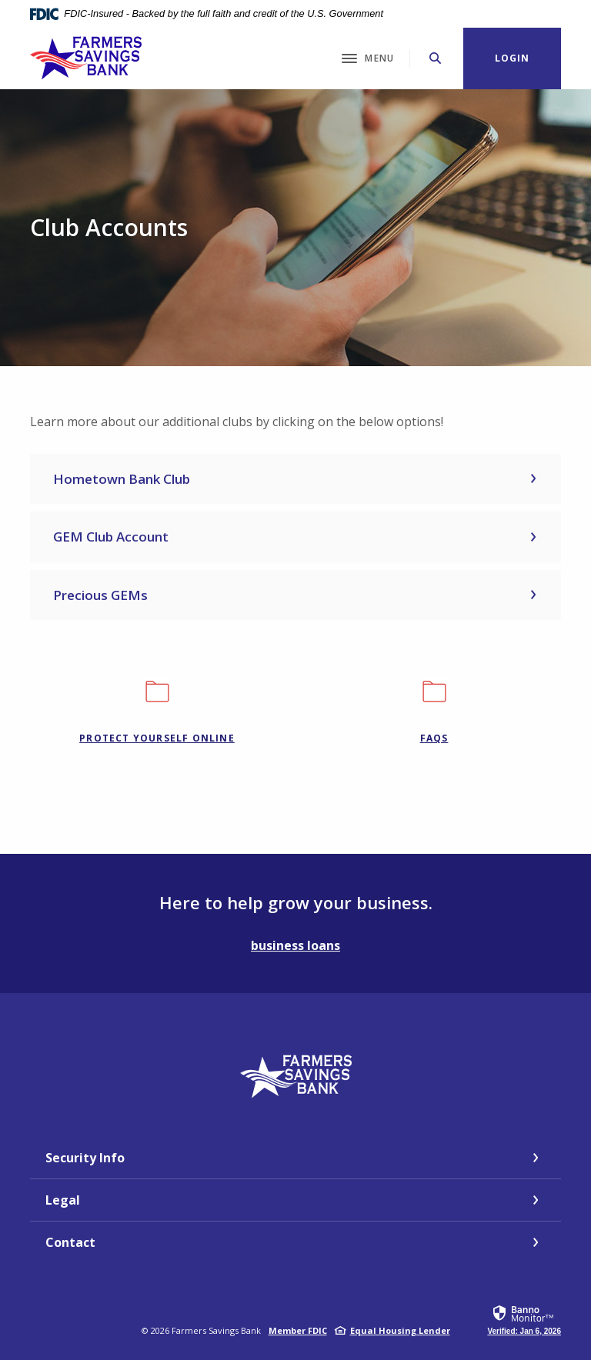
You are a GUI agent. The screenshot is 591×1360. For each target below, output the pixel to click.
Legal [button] (62, 1200)
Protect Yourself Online (157, 738)
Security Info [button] (85, 1157)
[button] (295, 479)
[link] (524, 1319)
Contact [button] (70, 1242)
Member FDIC (298, 1330)
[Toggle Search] (435, 58)
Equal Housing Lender (400, 1330)
